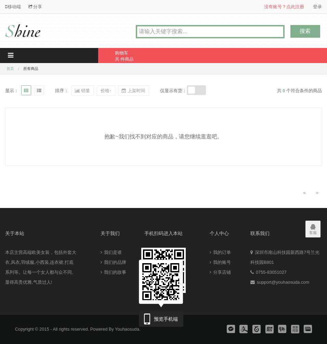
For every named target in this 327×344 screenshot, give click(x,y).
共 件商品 (141, 55)
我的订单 (220, 252)
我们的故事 (113, 272)
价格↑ (106, 90)
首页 (10, 68)
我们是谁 (111, 252)
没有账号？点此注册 (284, 6)
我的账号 (220, 262)
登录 (317, 6)
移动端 (13, 6)
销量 (82, 90)
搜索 (305, 31)
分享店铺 (220, 272)
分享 (35, 6)
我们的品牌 (113, 262)
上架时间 (133, 90)
